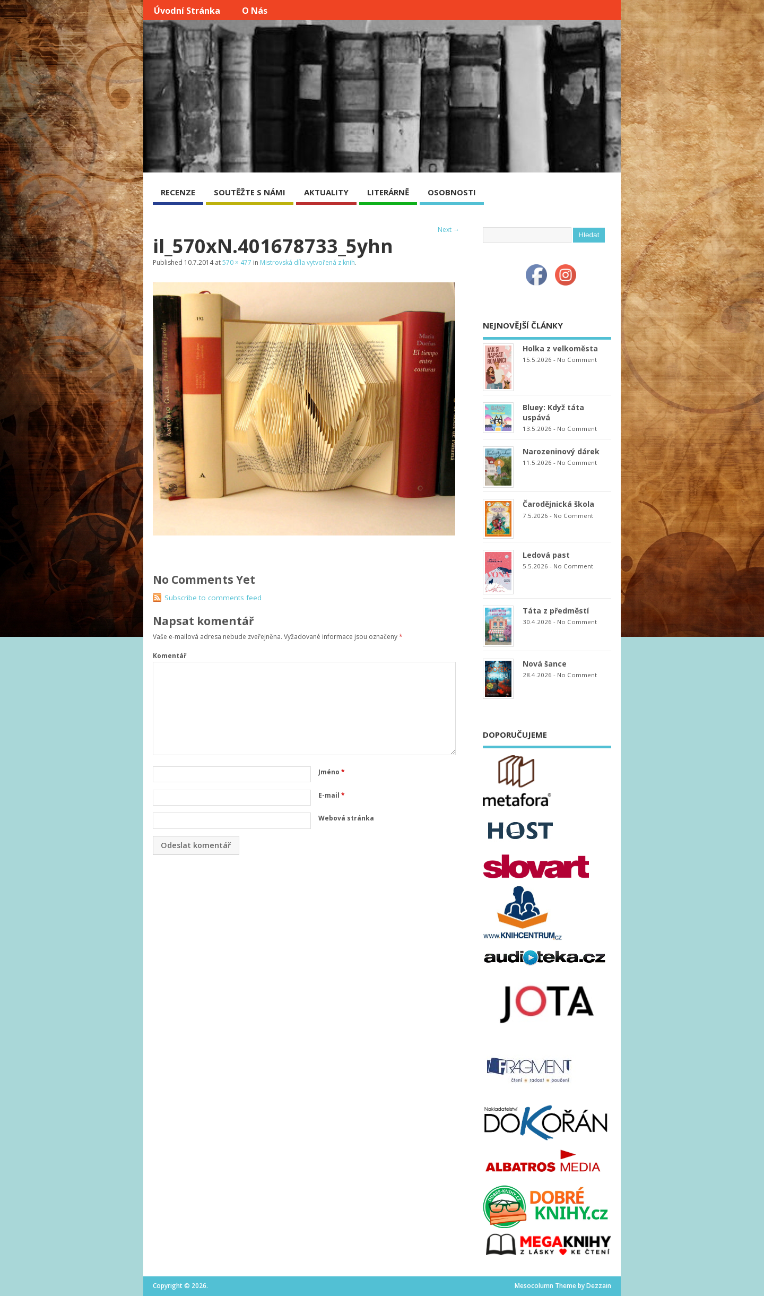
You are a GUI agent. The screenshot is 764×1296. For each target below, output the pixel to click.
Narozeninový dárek (561, 451)
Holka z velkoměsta (560, 348)
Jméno (331, 771)
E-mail (331, 795)
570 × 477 (236, 262)
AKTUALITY (326, 192)
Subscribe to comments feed (213, 597)
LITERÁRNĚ (388, 192)
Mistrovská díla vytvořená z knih (307, 262)
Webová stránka (346, 818)
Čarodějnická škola (558, 504)
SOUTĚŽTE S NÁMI (249, 192)
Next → (448, 229)
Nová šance (545, 664)
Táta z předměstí (556, 611)
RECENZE (178, 192)
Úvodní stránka (187, 10)
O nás (254, 10)
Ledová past (546, 555)
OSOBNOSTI (452, 192)
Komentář (169, 655)
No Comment (577, 360)
